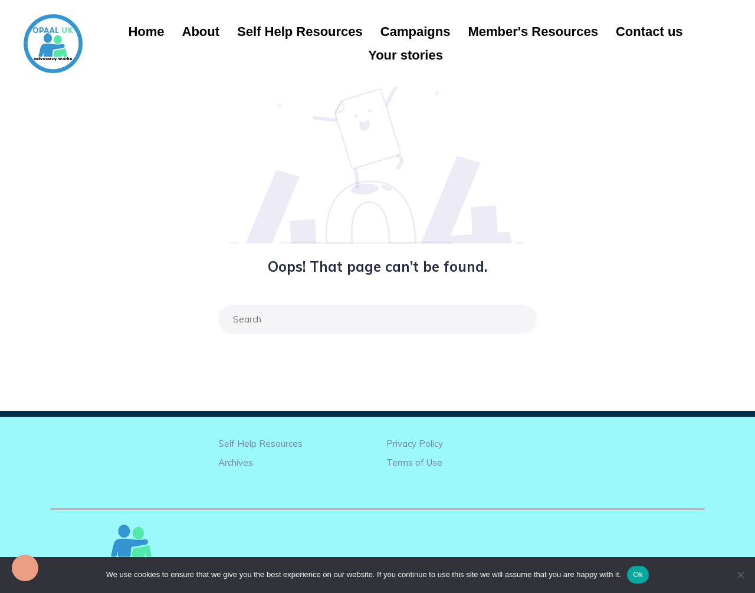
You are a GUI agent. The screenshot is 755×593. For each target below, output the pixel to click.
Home (146, 31)
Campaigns (415, 31)
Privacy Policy (414, 443)
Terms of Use (414, 462)
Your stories (405, 55)
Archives (235, 462)
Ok (638, 574)
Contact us (649, 31)
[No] (740, 575)
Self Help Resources (300, 31)
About (201, 31)
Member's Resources (533, 31)
